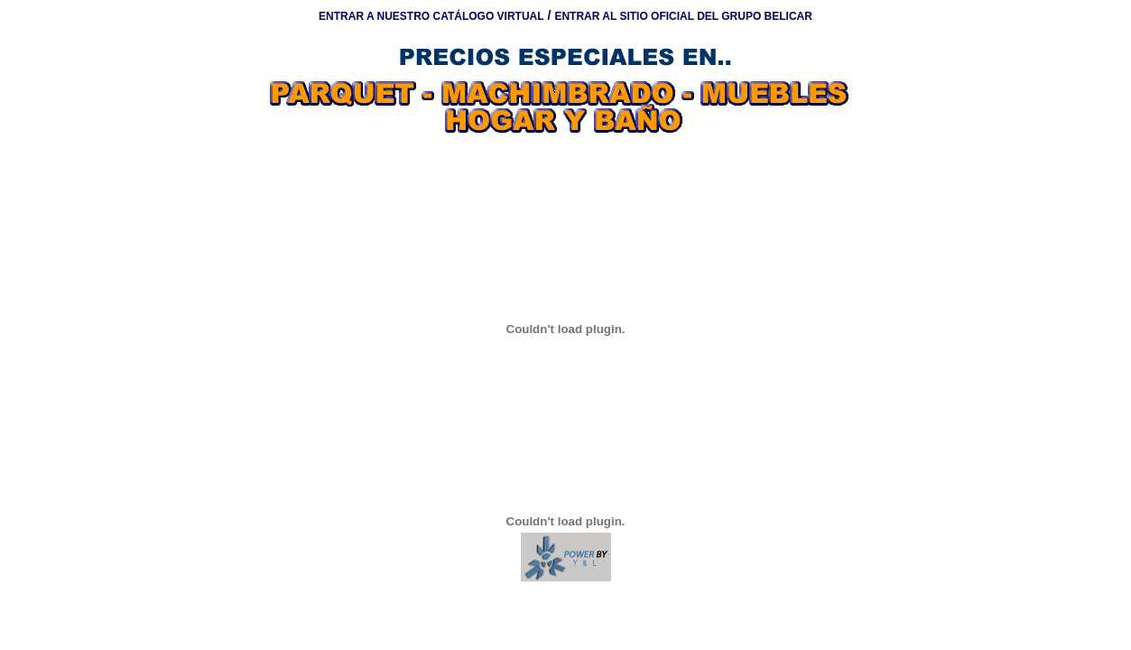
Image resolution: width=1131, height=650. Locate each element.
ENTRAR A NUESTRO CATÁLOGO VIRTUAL (431, 16)
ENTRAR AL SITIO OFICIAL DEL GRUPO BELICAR (683, 16)
